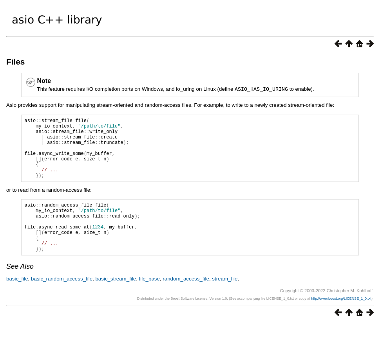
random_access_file (186, 302)
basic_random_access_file (61, 302)
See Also (20, 289)
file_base (149, 302)
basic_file (17, 302)
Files (15, 61)
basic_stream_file (115, 302)
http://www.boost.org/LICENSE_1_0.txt (341, 322)
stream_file (224, 302)
